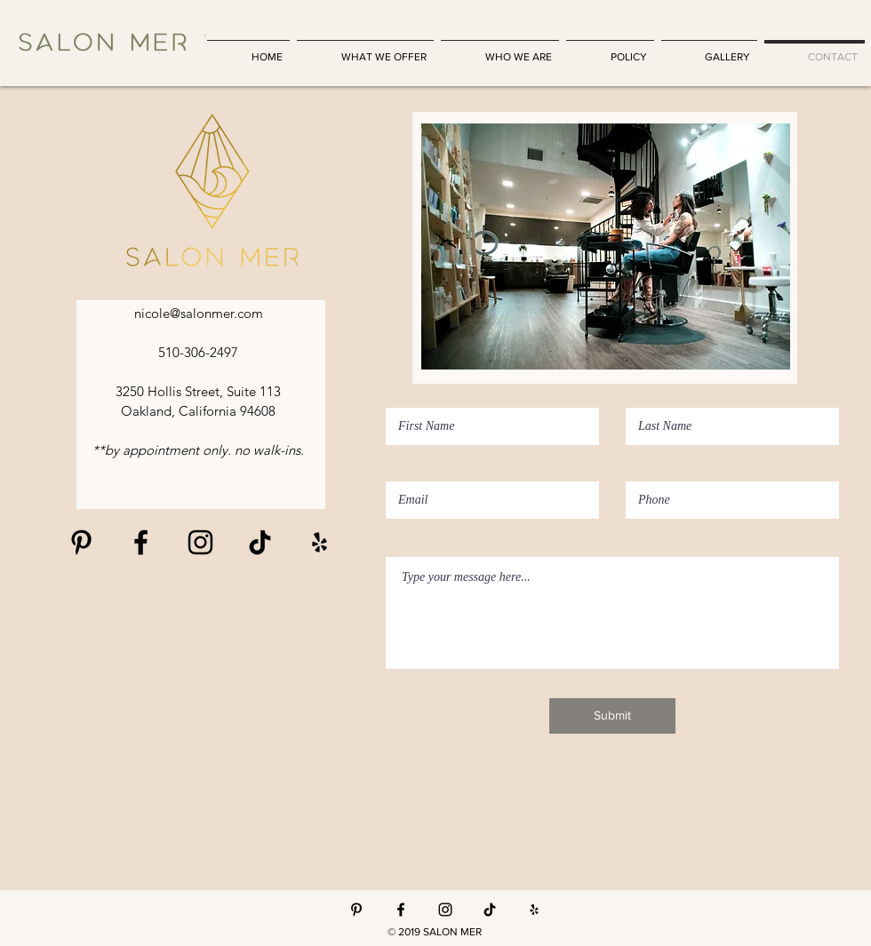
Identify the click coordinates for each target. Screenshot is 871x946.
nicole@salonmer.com (198, 313)
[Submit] (612, 716)
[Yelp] (534, 909)
